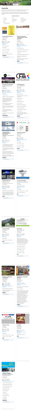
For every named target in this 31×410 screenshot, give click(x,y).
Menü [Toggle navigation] (15, 4)
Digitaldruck (5, 19)
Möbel (4, 21)
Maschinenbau (23, 20)
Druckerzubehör (14, 19)
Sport (13, 21)
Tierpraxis (22, 21)
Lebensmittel (14, 20)
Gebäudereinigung (23, 19)
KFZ (4, 20)
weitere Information (6, 57)
